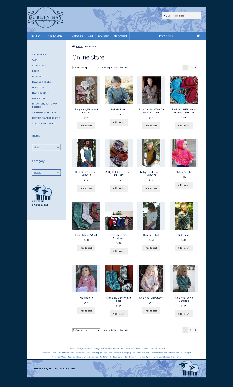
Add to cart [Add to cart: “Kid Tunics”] (183, 247)
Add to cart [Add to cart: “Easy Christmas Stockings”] (118, 251)
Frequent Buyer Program (46, 117)
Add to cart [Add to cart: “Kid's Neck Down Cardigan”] (183, 313)
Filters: (37, 147)
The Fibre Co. (176, 357)
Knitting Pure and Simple (46, 156)
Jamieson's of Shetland (158, 353)
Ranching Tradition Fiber (119, 357)
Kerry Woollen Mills (175, 353)
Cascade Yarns (80, 353)
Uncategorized (98, 348)
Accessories (39, 65)
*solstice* (46, 353)
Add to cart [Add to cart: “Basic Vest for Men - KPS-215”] (86, 188)
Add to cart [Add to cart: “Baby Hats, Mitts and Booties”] (86, 125)
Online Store (55, 36)
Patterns (37, 76)
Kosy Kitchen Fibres (64, 357)
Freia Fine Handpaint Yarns (96, 353)
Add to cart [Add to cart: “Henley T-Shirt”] (151, 247)
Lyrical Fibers (94, 357)
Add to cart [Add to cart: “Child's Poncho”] (183, 185)
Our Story (38, 87)
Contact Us (76, 36)
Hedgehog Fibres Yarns (132, 353)
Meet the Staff (40, 92)
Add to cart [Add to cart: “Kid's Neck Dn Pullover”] (151, 310)
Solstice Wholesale (43, 123)
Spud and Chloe (152, 357)
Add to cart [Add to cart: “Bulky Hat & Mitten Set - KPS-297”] (118, 188)
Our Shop (34, 36)
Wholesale (108, 348)
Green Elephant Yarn (115, 353)
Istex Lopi (145, 353)
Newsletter (38, 98)
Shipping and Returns (44, 112)
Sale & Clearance (155, 348)
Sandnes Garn (140, 357)
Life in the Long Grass (80, 357)
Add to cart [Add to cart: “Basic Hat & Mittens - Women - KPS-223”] (183, 125)
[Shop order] (86, 67)
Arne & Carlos (56, 353)
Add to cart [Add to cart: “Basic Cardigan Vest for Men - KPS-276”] (151, 125)
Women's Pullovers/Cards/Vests (45, 211)
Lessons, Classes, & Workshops (80, 348)
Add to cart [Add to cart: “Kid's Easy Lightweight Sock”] (118, 313)
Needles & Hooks (41, 81)
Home (79, 46)
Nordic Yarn (104, 357)
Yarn (34, 59)
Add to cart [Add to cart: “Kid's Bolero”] (86, 310)
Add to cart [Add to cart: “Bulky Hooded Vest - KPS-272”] (151, 188)
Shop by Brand (40, 54)
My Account (120, 36)
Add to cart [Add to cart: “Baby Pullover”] (118, 122)
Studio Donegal (164, 357)
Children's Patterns (45, 179)
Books (35, 70)
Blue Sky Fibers (68, 353)
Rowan (131, 357)
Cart (90, 36)
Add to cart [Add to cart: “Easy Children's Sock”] (86, 247)
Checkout (103, 36)
